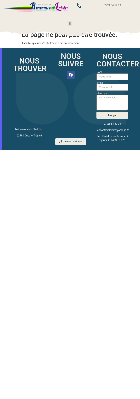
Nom (99, 72)
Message (101, 93)
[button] (70, 23)
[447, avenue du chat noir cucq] (29, 99)
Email (99, 83)
